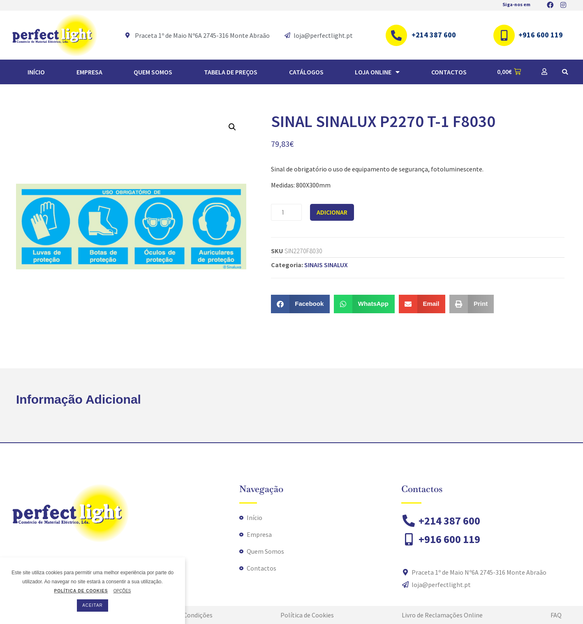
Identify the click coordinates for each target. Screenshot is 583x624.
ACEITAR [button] (92, 605)
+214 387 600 (434, 34)
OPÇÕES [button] (122, 591)
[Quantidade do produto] (286, 212)
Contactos (449, 72)
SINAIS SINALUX (326, 265)
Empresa (89, 72)
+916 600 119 (540, 34)
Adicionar (332, 212)
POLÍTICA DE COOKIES (81, 591)
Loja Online (377, 72)
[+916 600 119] (504, 35)
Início (36, 72)
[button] (565, 72)
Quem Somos (153, 72)
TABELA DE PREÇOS (230, 72)
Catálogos (306, 72)
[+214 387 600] (396, 35)
